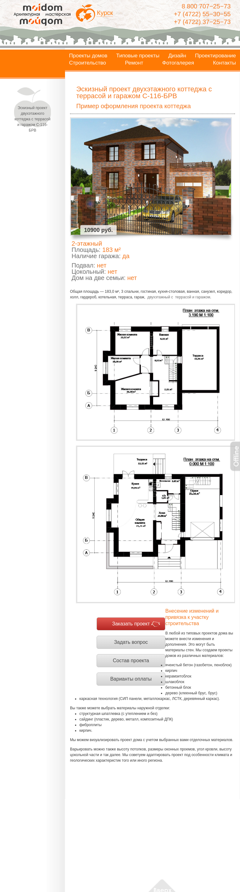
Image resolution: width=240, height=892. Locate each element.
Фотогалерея (178, 63)
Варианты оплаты (131, 679)
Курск (105, 12)
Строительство (87, 63)
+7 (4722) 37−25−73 (202, 21)
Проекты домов (88, 56)
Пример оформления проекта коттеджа (133, 106)
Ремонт (134, 63)
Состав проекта (131, 660)
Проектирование (215, 56)
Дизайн (177, 56)
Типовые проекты (137, 56)
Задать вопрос (131, 642)
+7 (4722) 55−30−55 (202, 14)
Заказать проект (131, 623)
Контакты (224, 63)
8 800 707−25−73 (206, 6)
